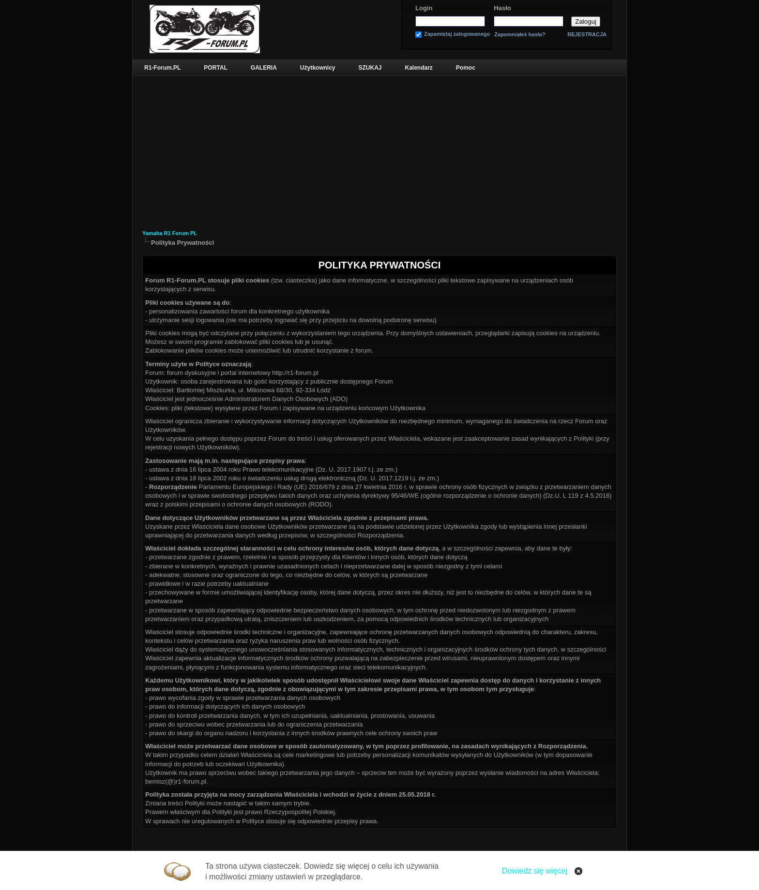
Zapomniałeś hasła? (519, 34)
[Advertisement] (379, 148)
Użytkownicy (317, 67)
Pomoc (465, 67)
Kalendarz (419, 67)
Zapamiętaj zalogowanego (457, 34)
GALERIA (264, 67)
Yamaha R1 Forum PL (169, 233)
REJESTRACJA (587, 34)
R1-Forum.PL (162, 67)
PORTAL (215, 67)
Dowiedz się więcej (534, 871)
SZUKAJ (369, 67)
